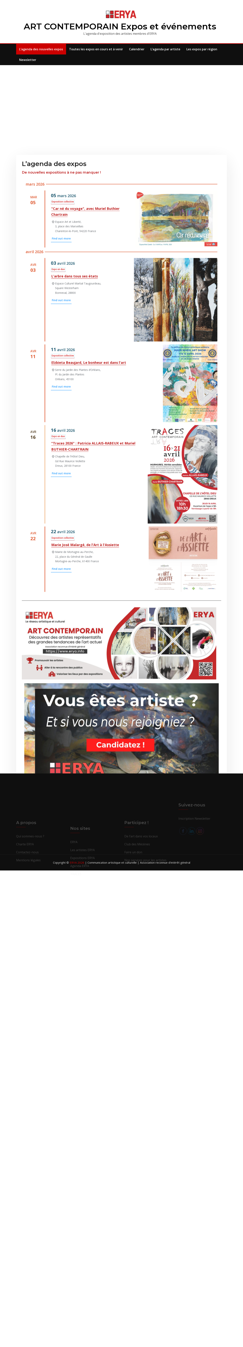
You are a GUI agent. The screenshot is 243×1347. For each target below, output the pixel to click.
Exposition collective (63, 344)
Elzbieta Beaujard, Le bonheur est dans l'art (88, 505)
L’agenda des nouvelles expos (41, 49)
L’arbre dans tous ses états (74, 419)
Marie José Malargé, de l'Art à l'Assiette (85, 687)
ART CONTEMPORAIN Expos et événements (120, 26)
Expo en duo (58, 412)
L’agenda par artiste (165, 49)
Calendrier (136, 49)
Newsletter (27, 60)
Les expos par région (201, 49)
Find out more (61, 381)
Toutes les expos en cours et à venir (96, 49)
